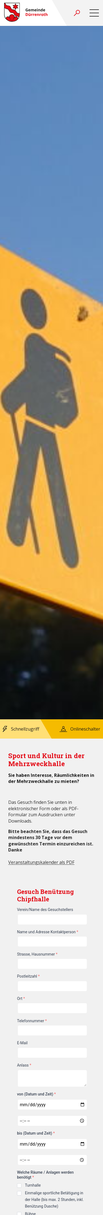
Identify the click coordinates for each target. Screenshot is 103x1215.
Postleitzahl (28, 976)
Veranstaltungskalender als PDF (41, 862)
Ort (21, 998)
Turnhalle (33, 1185)
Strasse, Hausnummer (37, 954)
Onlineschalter (85, 729)
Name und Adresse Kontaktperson (47, 932)
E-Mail (22, 1043)
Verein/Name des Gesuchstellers (45, 909)
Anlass (24, 1065)
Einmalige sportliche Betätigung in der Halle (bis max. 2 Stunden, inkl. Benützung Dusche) (54, 1199)
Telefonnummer (32, 1021)
